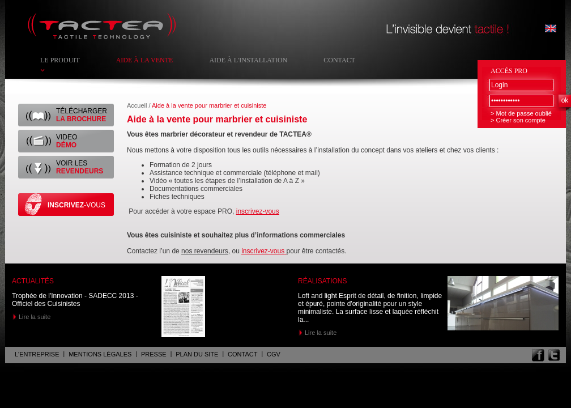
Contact (339, 60)
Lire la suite (34, 316)
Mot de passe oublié (523, 113)
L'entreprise (37, 354)
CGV (273, 354)
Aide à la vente (144, 60)
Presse (154, 354)
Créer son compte (520, 120)
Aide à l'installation (248, 60)
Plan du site (197, 354)
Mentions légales (100, 354)
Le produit (60, 60)
